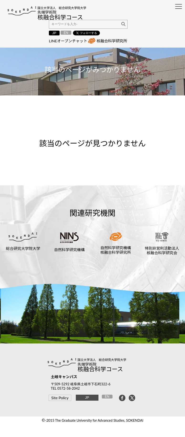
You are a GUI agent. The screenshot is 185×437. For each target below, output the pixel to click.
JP (54, 33)
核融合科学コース (100, 368)
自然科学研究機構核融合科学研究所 (115, 249)
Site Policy (59, 397)
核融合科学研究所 (112, 41)
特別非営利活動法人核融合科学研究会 (162, 250)
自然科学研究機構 (69, 249)
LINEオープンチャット (68, 41)
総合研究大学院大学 (23, 248)
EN (66, 33)
